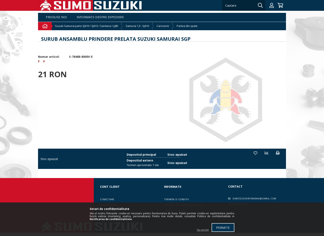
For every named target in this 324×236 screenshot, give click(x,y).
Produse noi (56, 17)
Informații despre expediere (100, 17)
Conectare (107, 199)
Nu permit (203, 230)
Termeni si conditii (176, 199)
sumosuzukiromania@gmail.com (254, 198)
